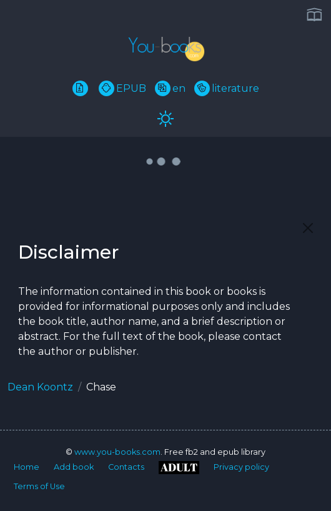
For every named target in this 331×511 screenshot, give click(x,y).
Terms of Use (39, 486)
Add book (74, 467)
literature (226, 88)
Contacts (126, 467)
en (170, 88)
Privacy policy (241, 467)
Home (26, 467)
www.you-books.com (117, 452)
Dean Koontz (40, 387)
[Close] (308, 228)
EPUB (122, 88)
